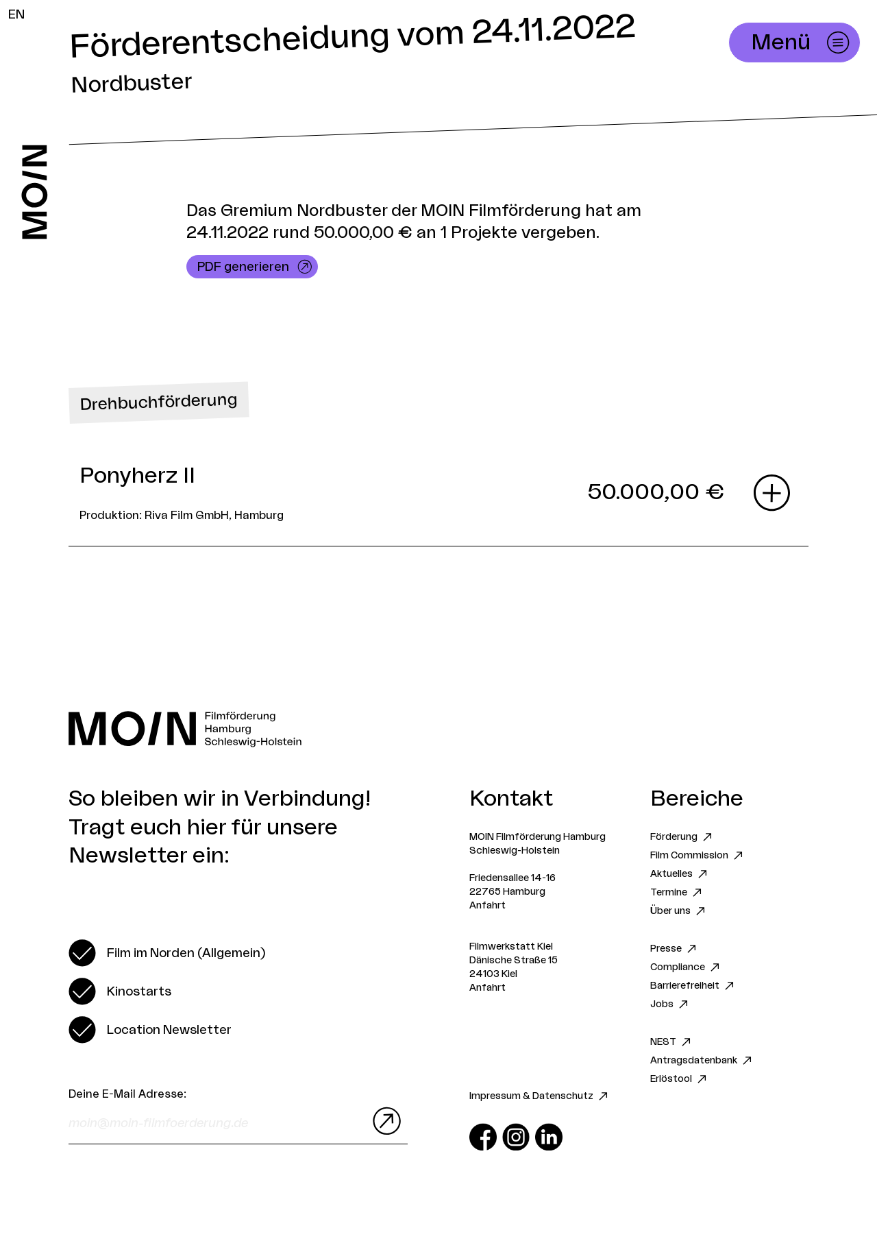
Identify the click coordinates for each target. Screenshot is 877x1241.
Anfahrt (487, 906)
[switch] (167, 953)
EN (16, 14)
